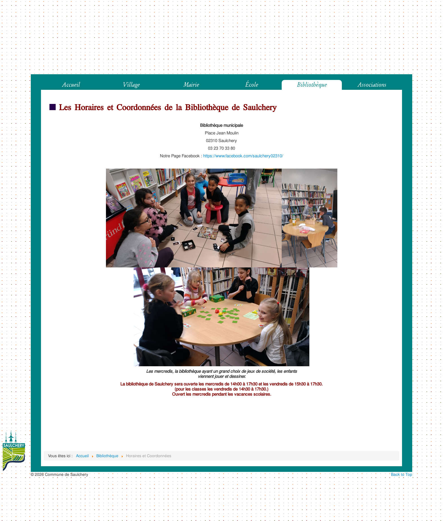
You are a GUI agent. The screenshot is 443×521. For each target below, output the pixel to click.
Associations (372, 85)
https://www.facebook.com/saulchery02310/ (243, 156)
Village (131, 85)
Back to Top (401, 474)
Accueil (71, 85)
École (251, 85)
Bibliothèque (312, 85)
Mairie (191, 85)
